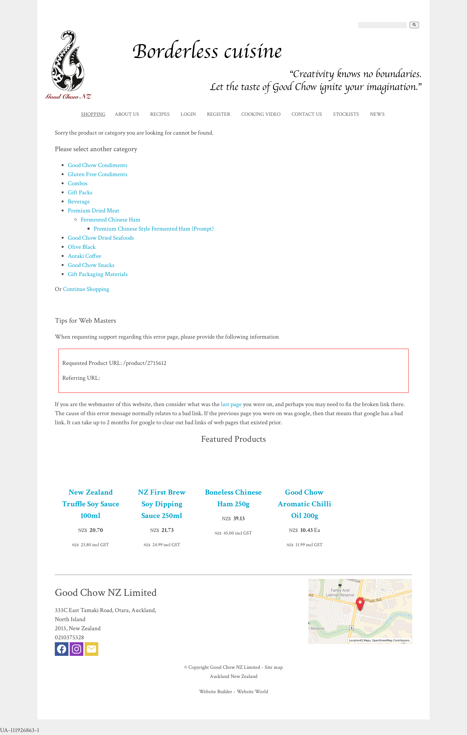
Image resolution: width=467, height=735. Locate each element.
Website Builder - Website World (233, 691)
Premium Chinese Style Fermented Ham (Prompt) (154, 229)
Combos (78, 183)
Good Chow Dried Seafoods (101, 238)
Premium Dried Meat (93, 211)
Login (188, 114)
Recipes (160, 114)
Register (218, 114)
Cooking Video (261, 114)
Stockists (346, 114)
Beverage (79, 202)
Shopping (93, 114)
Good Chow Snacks (91, 265)
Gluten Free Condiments (97, 174)
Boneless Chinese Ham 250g (233, 498)
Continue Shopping (86, 289)
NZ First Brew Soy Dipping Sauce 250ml (162, 504)
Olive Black (82, 247)
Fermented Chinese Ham (110, 220)
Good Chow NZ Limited (235, 667)
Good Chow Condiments (97, 165)
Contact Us (307, 114)
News (377, 114)
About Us (127, 114)
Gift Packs (80, 192)
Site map (274, 667)
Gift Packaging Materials (98, 274)
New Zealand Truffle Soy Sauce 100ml (90, 504)
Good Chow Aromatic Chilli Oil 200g (304, 504)
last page (231, 404)
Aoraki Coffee (84, 256)
